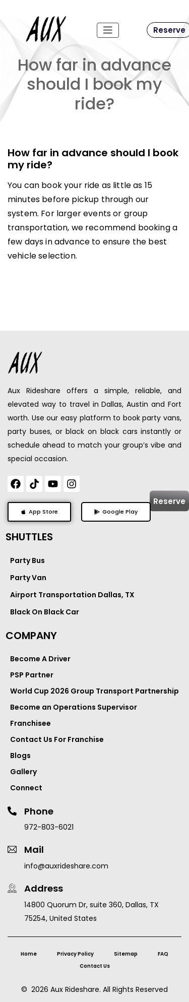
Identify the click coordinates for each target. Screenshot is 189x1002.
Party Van (28, 578)
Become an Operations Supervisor (73, 707)
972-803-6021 (49, 827)
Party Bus (27, 560)
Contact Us (95, 966)
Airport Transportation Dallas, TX (72, 595)
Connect (26, 788)
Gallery (23, 772)
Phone (38, 811)
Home (29, 954)
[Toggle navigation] (108, 30)
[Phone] (12, 811)
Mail (34, 849)
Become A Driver (40, 659)
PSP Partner (31, 675)
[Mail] (12, 849)
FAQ (163, 954)
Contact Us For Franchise (57, 739)
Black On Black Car (44, 612)
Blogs (20, 755)
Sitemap (126, 954)
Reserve (169, 501)
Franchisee (30, 723)
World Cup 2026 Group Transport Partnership (94, 691)
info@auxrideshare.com (66, 866)
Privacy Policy (75, 954)
